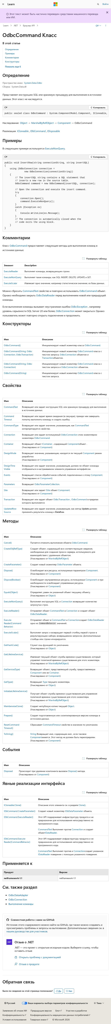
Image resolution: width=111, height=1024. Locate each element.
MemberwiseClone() (13, 706)
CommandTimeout (52, 724)
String (33, 733)
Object (23, 122)
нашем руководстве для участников (26, 931)
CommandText (30, 291)
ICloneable (23, 131)
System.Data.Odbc (33, 82)
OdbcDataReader (45, 295)
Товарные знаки (38, 1019)
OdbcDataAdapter (18, 895)
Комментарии (12, 57)
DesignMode (10, 453)
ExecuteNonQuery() (13, 601)
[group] (55, 113)
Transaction (47, 357)
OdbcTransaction (61, 499)
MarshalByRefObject (42, 122)
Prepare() (8, 715)
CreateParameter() (12, 564)
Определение (12, 49)
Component (64, 122)
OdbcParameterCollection (47, 484)
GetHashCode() (11, 645)
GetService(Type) (12, 669)
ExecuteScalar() (11, 632)
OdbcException (79, 306)
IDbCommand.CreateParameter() (19, 811)
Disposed (8, 771)
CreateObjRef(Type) (13, 548)
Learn (5, 25)
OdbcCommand (18, 245)
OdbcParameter (64, 564)
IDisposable (53, 131)
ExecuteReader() (11, 610)
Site (6, 490)
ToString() (8, 733)
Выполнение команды (20, 903)
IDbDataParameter (74, 811)
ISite (48, 490)
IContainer (47, 443)
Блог (57, 1010)
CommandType (11, 425)
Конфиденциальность (13, 1014)
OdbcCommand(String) (15, 373)
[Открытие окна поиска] (98, 4)
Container (8, 443)
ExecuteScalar (10, 283)
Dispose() (8, 570)
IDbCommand (38, 131)
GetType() (8, 681)
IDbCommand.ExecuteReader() (18, 817)
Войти (105, 4)
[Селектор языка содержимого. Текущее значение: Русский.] (10, 1003)
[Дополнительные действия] (105, 25)
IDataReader (51, 832)
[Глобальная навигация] (3, 4)
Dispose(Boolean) (12, 579)
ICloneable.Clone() (12, 805)
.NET (16, 25)
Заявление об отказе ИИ (15, 1010)
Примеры (10, 53)
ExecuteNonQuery (55, 148)
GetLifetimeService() (13, 654)
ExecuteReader (11, 271)
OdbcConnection (65, 311)
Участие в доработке (76, 1010)
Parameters (9, 484)
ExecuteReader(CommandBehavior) (12, 623)
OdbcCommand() (12, 345)
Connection (9, 434)
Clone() (82, 805)
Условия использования (14, 1019)
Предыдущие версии (41, 1010)
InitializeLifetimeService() (15, 691)
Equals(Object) (11, 592)
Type (45, 681)
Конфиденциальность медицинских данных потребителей (59, 1014)
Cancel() (8, 542)
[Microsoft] (56, 4)
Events (7, 474)
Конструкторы (12, 61)
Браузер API (29, 25)
